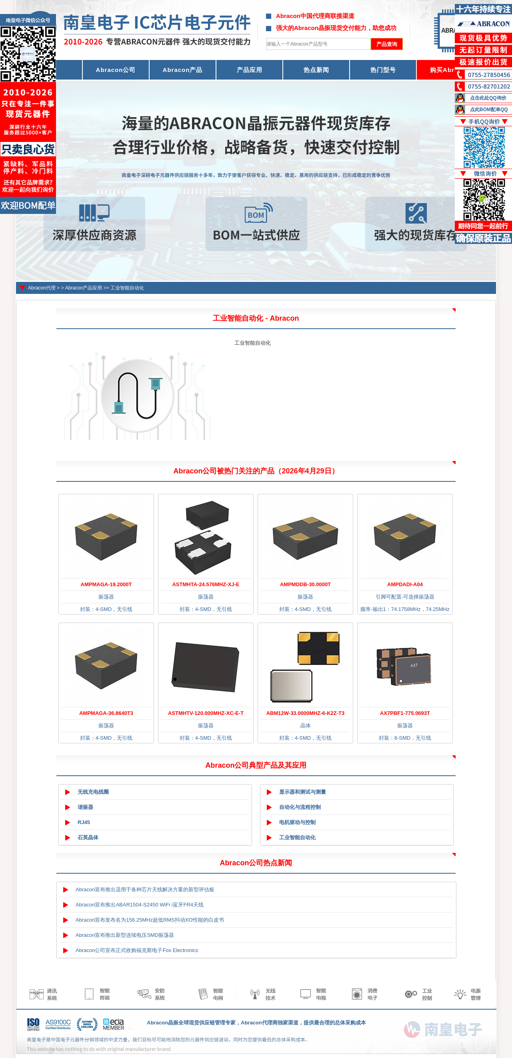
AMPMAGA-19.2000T (106, 584)
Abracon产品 (183, 69)
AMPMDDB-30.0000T (305, 584)
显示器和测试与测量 (302, 792)
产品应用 (249, 69)
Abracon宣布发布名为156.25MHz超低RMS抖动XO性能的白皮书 (150, 920)
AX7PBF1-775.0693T (405, 713)
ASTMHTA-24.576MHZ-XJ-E (205, 584)
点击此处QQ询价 (488, 98)
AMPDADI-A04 (405, 584)
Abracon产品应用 (83, 288)
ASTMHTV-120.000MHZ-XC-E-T (206, 713)
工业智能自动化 (127, 288)
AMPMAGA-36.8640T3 (106, 713)
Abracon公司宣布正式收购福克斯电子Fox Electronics (137, 950)
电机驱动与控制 (297, 822)
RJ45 (84, 822)
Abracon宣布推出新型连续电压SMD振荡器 (125, 935)
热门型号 (383, 69)
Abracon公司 (116, 69)
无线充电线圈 (93, 792)
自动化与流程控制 (300, 807)
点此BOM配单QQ (489, 109)
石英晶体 (88, 837)
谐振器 (85, 807)
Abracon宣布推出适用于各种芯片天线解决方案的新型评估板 (145, 889)
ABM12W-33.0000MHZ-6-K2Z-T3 (305, 713)
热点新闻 (316, 69)
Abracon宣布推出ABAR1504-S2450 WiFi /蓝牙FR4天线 (140, 905)
